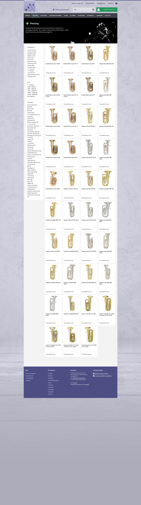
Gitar (49, 489)
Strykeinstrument (53, 487)
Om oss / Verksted (31, 480)
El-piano (50, 492)
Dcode (87, 491)
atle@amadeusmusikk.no (79, 485)
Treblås (50, 480)
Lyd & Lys (50, 501)
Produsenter (29, 483)
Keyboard (51, 494)
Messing (50, 483)
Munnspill (51, 496)
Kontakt (28, 487)
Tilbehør (50, 499)
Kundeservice (29, 485)
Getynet (75, 490)
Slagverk (50, 485)
